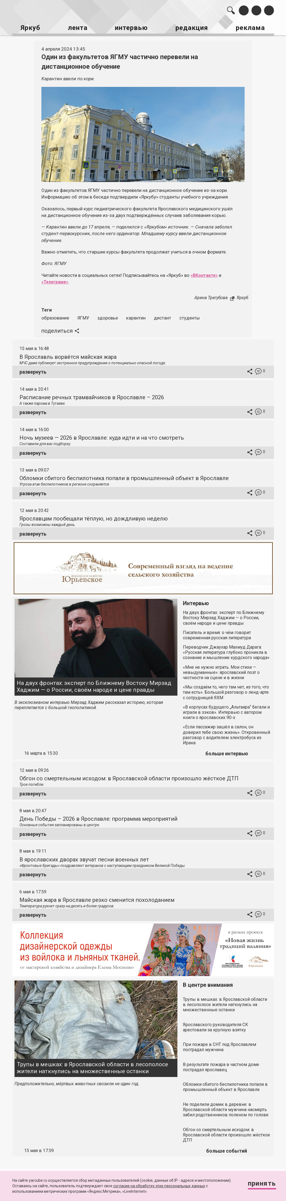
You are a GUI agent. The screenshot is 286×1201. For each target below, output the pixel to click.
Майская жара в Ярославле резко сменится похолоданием (96, 897)
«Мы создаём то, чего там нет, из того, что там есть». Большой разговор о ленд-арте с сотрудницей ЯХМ (226, 690)
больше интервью (226, 751)
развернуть (32, 370)
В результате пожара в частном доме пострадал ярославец (221, 1065)
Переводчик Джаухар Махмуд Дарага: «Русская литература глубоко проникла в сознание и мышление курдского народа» (226, 650)
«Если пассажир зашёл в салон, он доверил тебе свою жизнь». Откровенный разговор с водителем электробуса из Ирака (226, 732)
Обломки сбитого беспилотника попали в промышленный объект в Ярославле (124, 476)
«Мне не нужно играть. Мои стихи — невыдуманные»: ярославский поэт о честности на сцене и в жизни (221, 670)
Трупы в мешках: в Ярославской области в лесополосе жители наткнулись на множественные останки (92, 1065)
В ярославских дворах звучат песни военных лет (84, 857)
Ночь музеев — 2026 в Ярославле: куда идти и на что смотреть (101, 435)
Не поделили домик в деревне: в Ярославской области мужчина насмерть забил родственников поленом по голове (225, 1107)
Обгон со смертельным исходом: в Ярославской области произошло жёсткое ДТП (129, 776)
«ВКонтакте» (205, 273)
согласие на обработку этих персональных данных (159, 1186)
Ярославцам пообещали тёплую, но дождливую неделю (93, 516)
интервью (131, 27)
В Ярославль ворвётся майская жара (68, 354)
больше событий (226, 1149)
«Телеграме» (56, 280)
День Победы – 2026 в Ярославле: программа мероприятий (98, 817)
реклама (252, 27)
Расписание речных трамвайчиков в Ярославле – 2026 (91, 395)
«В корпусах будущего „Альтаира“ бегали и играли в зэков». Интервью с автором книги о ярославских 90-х (226, 710)
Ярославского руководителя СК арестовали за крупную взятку (215, 1025)
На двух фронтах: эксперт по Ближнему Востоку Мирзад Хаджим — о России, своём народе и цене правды (94, 684)
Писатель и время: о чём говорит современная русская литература (217, 633)
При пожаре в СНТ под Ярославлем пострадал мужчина (219, 1045)
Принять (259, 1184)
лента (77, 27)
